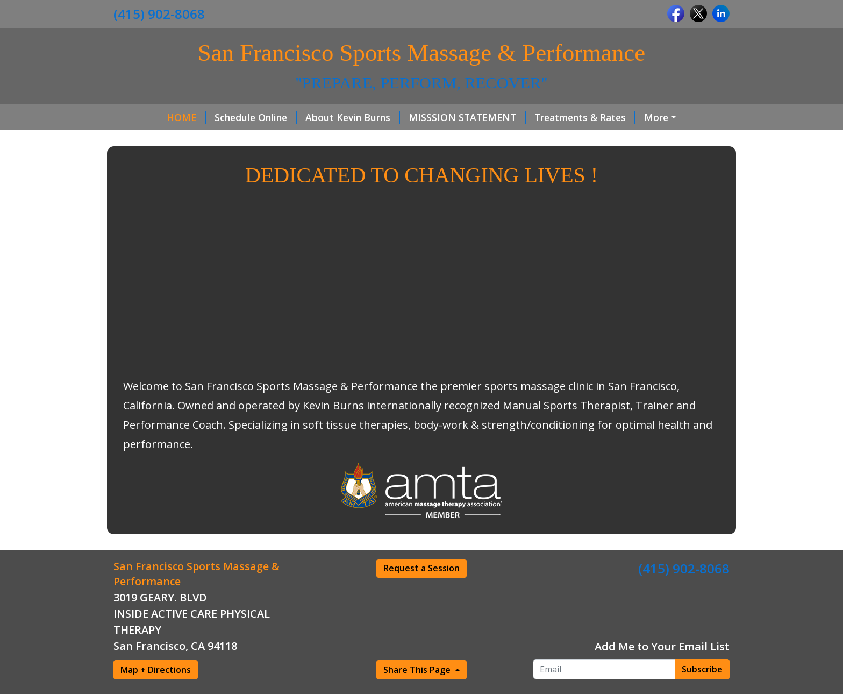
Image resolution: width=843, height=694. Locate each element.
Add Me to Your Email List (662, 646)
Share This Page (418, 670)
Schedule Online (256, 117)
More (656, 117)
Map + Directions (155, 670)
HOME (186, 117)
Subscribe (702, 669)
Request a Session (421, 568)
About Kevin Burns (352, 117)
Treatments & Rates (584, 117)
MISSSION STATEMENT (467, 117)
